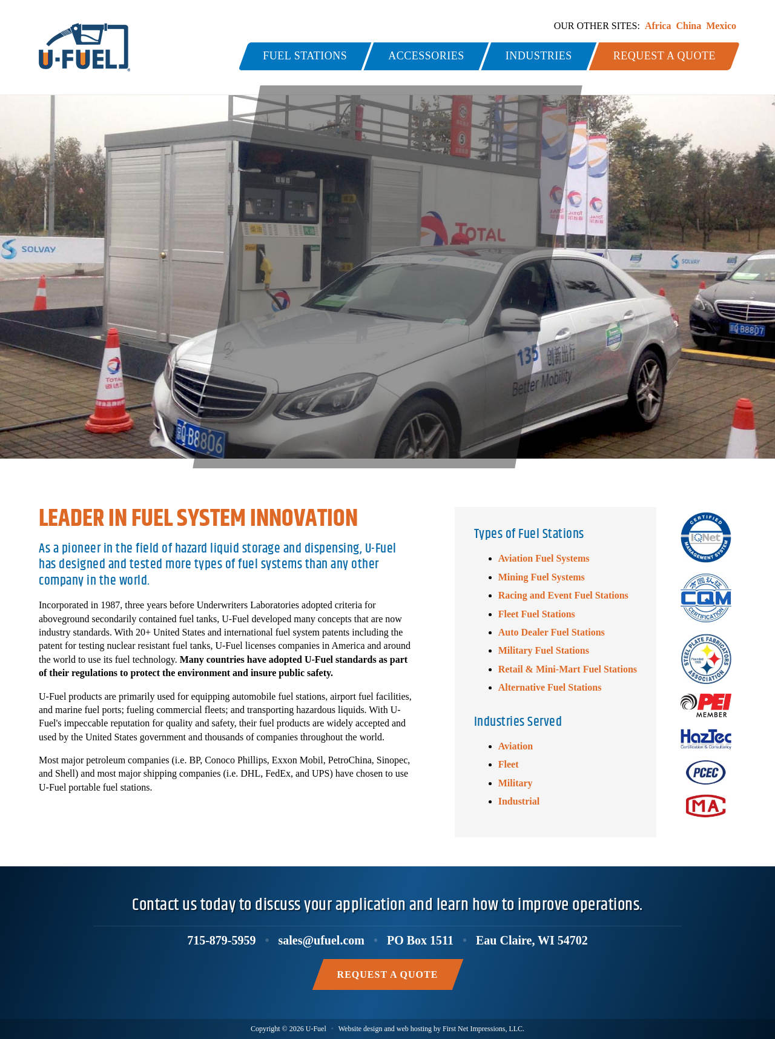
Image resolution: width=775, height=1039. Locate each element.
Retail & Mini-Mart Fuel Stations (567, 669)
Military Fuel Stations (543, 650)
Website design (360, 1028)
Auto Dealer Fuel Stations (551, 632)
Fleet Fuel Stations (536, 614)
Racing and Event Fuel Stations (563, 595)
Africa (658, 26)
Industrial (518, 801)
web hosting (414, 1028)
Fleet (508, 764)
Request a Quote (664, 56)
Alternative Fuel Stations (550, 687)
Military (515, 783)
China (688, 26)
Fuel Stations (305, 56)
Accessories (426, 56)
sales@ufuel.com (321, 940)
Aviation (515, 746)
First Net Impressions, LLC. (483, 1028)
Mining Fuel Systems (541, 577)
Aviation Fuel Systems (544, 558)
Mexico (721, 26)
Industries (539, 56)
